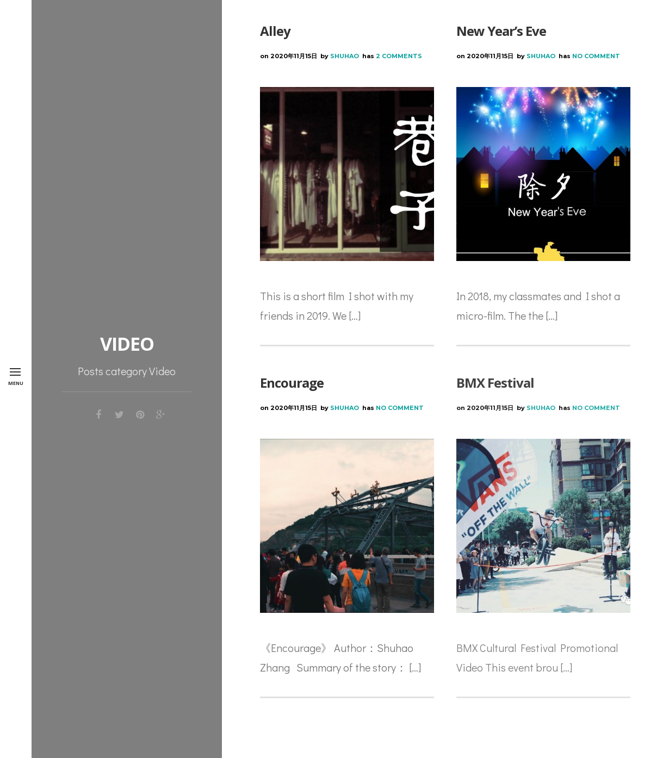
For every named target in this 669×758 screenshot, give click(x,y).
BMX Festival (495, 383)
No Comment (596, 56)
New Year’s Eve (501, 31)
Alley (275, 31)
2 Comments (399, 56)
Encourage (292, 383)
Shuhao (344, 56)
